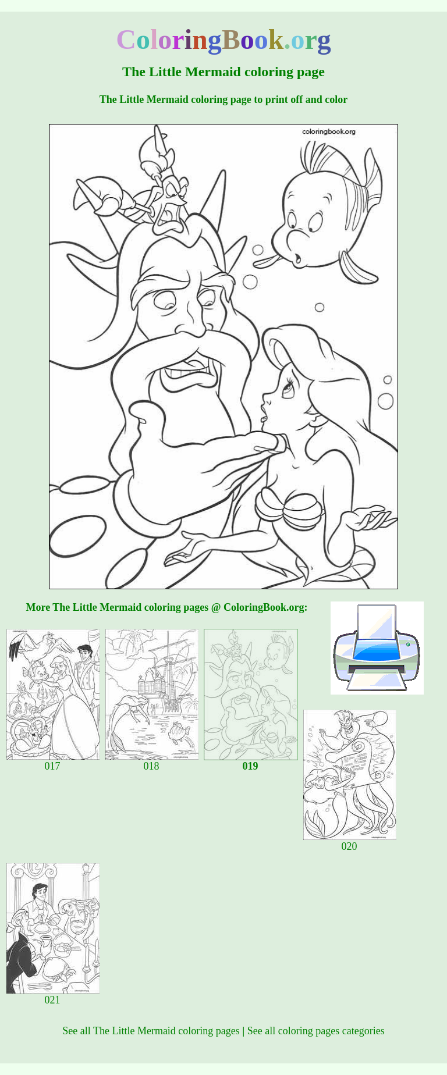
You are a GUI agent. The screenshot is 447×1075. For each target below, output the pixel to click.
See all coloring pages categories (316, 1031)
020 (350, 841)
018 (152, 761)
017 (53, 761)
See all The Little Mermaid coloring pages (151, 1031)
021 (53, 995)
